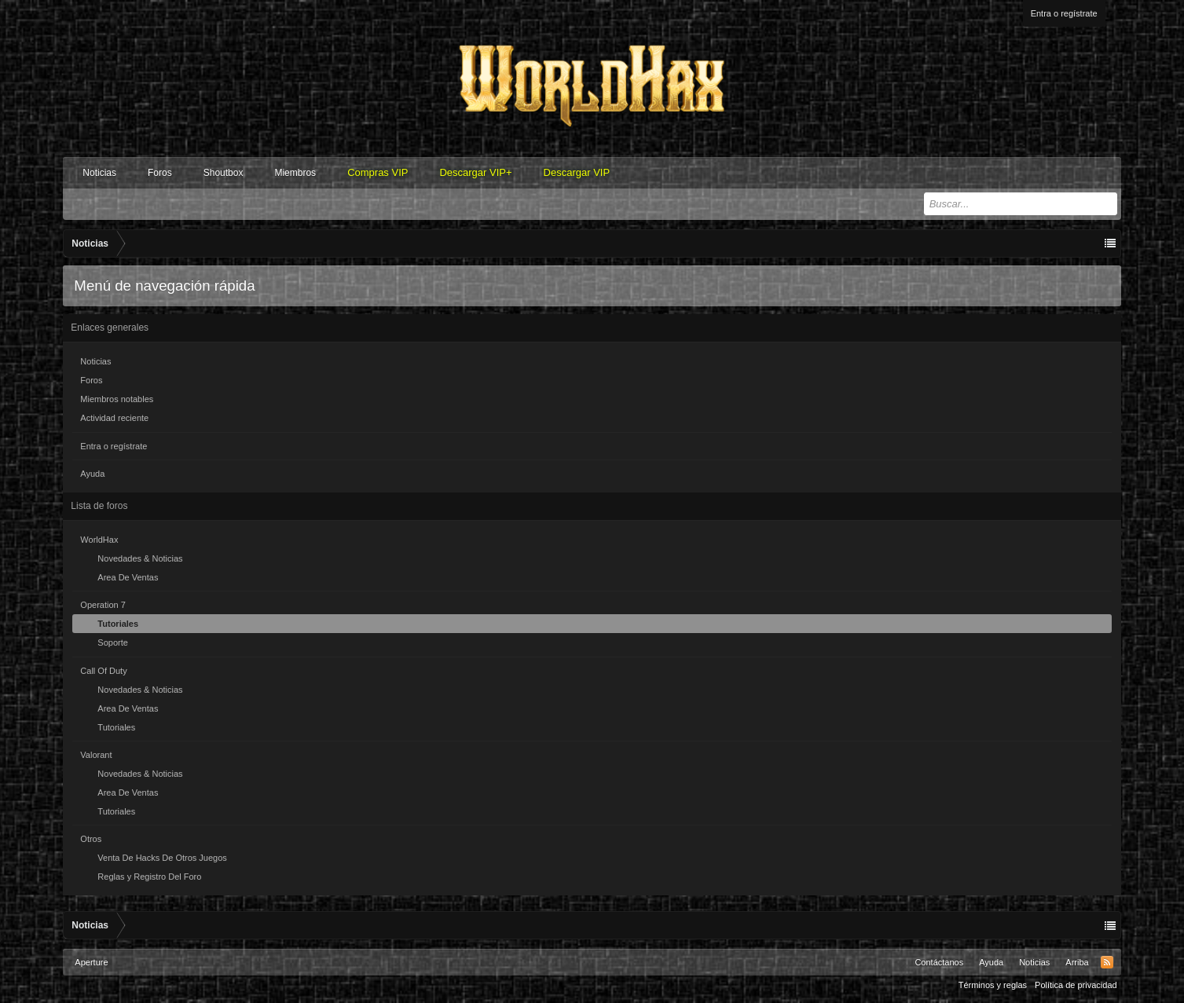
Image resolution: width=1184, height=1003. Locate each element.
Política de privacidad (1076, 985)
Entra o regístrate (1064, 13)
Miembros (295, 172)
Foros (160, 172)
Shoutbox (223, 172)
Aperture (91, 962)
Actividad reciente (114, 418)
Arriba (1076, 962)
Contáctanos (939, 962)
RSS (1107, 962)
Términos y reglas (993, 985)
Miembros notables (116, 399)
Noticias (99, 172)
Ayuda (92, 473)
